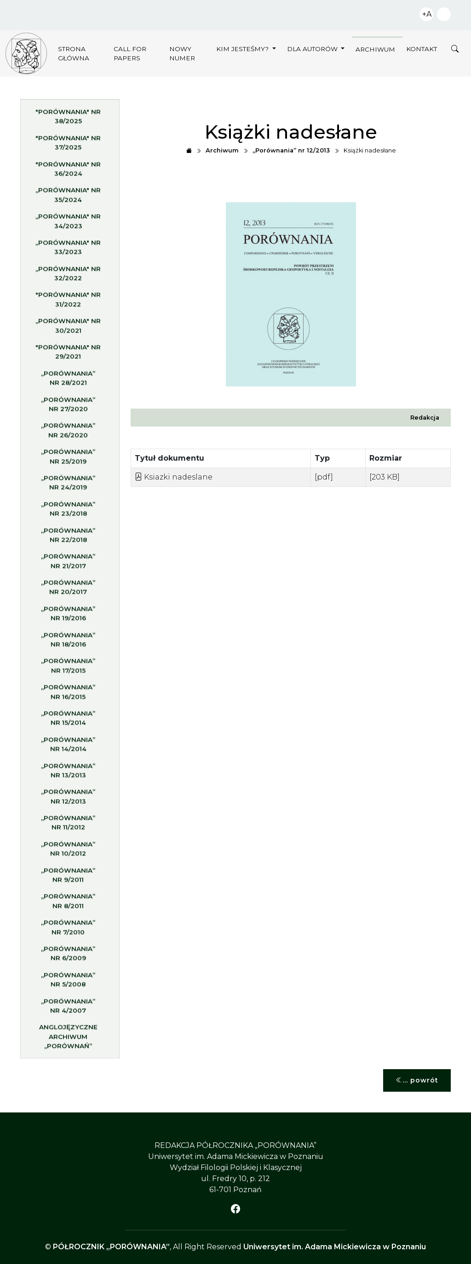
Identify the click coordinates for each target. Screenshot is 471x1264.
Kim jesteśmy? (243, 49)
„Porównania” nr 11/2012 (68, 826)
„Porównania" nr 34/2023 (68, 224)
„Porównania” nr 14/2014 (68, 747)
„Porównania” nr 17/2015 (68, 669)
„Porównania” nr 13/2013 (68, 774)
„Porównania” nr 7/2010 (68, 930)
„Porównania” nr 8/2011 (68, 904)
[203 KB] (384, 477)
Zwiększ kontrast (444, 14)
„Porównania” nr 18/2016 (68, 643)
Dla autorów (313, 49)
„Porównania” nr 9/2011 (68, 878)
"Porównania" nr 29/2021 (68, 355)
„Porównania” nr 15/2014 (68, 721)
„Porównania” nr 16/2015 (68, 695)
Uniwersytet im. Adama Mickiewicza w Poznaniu (334, 1246)
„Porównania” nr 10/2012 (68, 852)
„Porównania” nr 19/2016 (68, 617)
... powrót (417, 1080)
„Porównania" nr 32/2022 (68, 277)
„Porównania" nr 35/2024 (68, 198)
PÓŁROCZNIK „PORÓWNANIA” (111, 1246)
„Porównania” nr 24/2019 (68, 486)
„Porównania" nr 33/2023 (68, 250)
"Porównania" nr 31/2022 (68, 303)
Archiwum (375, 49)
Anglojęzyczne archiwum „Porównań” (68, 1040)
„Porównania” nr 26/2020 (68, 433)
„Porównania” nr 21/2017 (68, 564)
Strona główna (73, 53)
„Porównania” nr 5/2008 (68, 983)
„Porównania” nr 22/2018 (68, 538)
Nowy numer (182, 53)
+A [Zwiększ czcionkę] (426, 14)
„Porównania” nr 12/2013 (68, 799)
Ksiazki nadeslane (174, 477)
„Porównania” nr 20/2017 (68, 590)
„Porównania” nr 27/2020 (68, 407)
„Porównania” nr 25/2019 (68, 459)
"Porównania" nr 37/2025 (68, 146)
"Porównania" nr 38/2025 (68, 119)
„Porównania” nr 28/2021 (68, 381)
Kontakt (421, 49)
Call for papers (130, 53)
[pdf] (324, 477)
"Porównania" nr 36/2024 (68, 172)
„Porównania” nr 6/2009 (68, 956)
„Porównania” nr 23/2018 (68, 512)
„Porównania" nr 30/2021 (68, 329)
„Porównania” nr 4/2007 (68, 1009)
